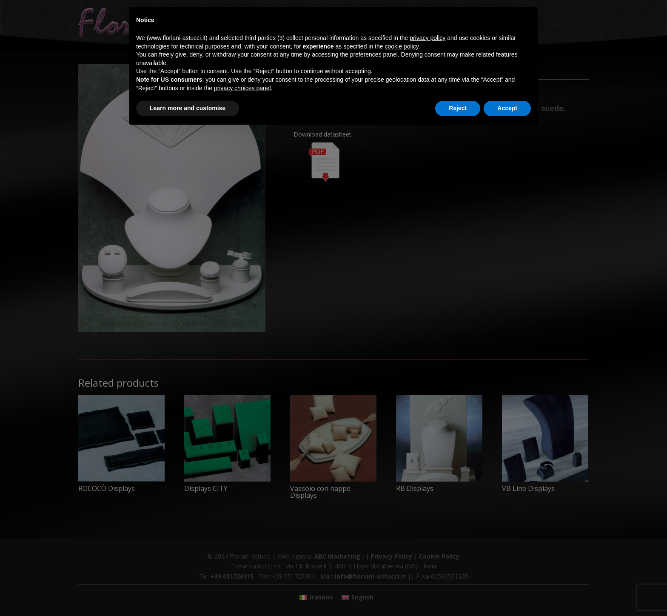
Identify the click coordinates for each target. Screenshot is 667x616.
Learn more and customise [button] (187, 108)
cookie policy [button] (401, 46)
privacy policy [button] (427, 37)
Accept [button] (507, 108)
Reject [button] (458, 108)
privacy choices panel (242, 88)
